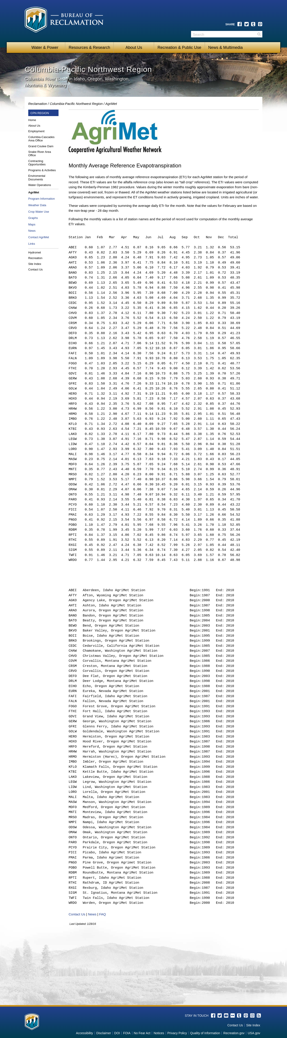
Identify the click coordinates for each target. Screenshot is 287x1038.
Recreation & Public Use (179, 47)
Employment (36, 131)
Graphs (33, 218)
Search (259, 34)
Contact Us (35, 269)
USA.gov (254, 1033)
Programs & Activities (42, 170)
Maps (31, 224)
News (32, 230)
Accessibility (84, 1033)
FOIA (126, 1033)
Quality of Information (205, 1033)
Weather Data (37, 205)
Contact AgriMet (38, 237)
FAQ (102, 914)
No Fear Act (142, 1033)
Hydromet (34, 252)
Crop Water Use (38, 211)
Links (31, 243)
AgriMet (111, 104)
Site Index (34, 264)
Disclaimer (103, 1033)
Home (32, 120)
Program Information (41, 198)
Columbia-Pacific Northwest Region (76, 104)
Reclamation (37, 104)
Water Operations (39, 185)
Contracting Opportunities (37, 162)
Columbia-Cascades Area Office (41, 138)
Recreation (35, 258)
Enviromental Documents (36, 177)
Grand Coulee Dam (40, 146)
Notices (159, 1033)
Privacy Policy (177, 1033)
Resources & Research (89, 47)
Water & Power (44, 47)
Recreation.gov (233, 1033)
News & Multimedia (225, 47)
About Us (134, 47)
